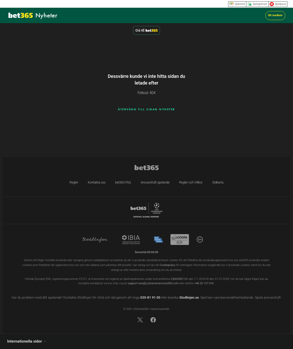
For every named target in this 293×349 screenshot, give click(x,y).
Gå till (146, 30)
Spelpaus (278, 4)
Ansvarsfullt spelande (155, 182)
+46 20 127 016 (204, 283)
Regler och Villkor (191, 182)
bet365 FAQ (123, 182)
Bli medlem (275, 15)
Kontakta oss (97, 182)
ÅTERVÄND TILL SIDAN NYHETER (146, 109)
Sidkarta (217, 182)
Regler (73, 182)
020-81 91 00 (150, 297)
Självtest (237, 4)
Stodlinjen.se (189, 297)
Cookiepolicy (167, 265)
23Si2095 (177, 279)
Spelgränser (257, 4)
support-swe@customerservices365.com (153, 283)
